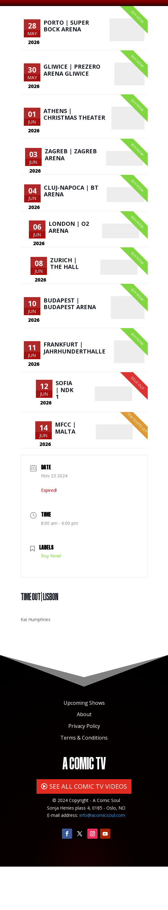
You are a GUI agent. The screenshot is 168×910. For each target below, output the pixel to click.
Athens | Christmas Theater (74, 125)
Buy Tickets (127, 35)
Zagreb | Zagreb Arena (71, 169)
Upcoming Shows (84, 745)
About (84, 757)
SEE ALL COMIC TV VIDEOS (88, 829)
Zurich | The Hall (65, 291)
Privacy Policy (84, 769)
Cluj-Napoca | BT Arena (71, 210)
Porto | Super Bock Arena (66, 28)
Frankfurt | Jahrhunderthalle (74, 384)
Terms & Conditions (84, 780)
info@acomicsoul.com (102, 859)
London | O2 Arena (69, 250)
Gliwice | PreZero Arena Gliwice (72, 76)
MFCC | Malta (66, 469)
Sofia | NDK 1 (65, 428)
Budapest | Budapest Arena (70, 335)
